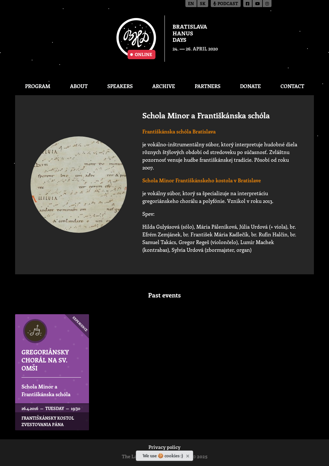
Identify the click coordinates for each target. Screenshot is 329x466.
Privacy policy (164, 447)
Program (37, 86)
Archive (163, 86)
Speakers (120, 86)
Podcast (225, 4)
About (79, 86)
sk (203, 4)
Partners (207, 86)
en (191, 4)
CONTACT (292, 86)
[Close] (188, 455)
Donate (250, 86)
